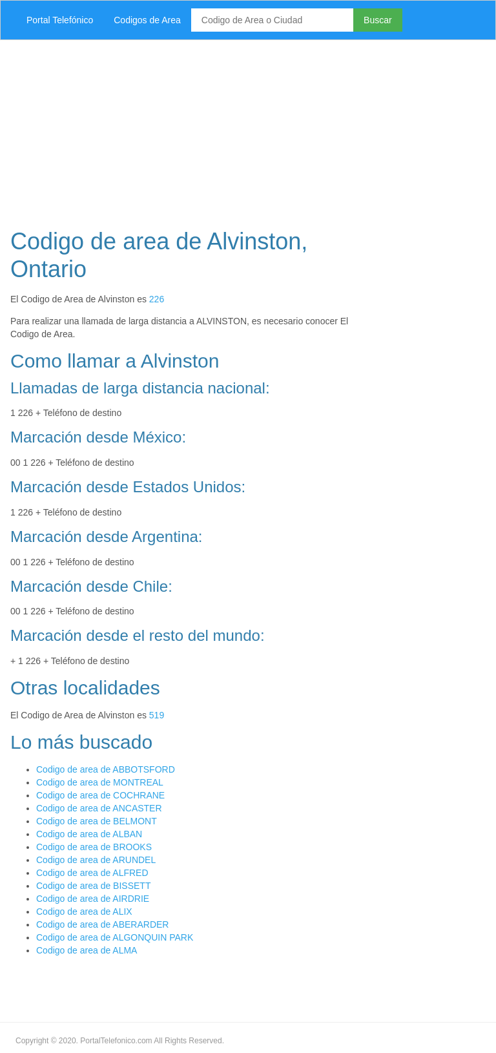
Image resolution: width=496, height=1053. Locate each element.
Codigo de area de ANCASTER (99, 808)
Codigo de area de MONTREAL (99, 782)
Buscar (378, 20)
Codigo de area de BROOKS (94, 847)
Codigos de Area (147, 20)
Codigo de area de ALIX (84, 911)
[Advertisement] (248, 130)
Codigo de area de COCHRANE (100, 795)
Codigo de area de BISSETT (93, 886)
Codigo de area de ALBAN (89, 834)
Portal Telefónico (59, 20)
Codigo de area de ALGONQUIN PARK (114, 937)
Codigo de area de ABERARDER (102, 924)
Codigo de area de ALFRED (92, 873)
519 (156, 715)
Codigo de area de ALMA (86, 950)
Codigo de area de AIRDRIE (92, 898)
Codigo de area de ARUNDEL (96, 860)
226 (156, 299)
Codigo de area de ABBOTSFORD (105, 769)
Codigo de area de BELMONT (96, 821)
